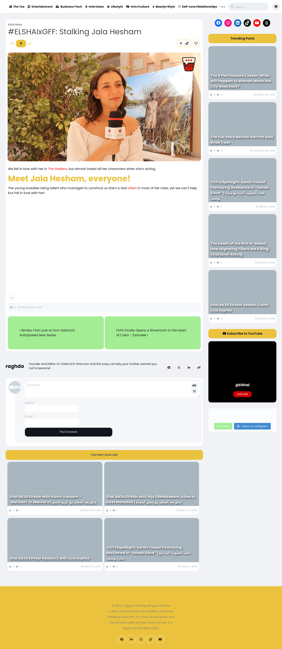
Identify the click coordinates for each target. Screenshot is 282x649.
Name (30, 403)
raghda (15, 366)
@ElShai (242, 385)
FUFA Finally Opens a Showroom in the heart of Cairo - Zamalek (151, 332)
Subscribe (242, 394)
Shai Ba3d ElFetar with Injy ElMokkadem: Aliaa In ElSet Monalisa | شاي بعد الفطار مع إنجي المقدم (150, 499)
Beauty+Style (164, 7)
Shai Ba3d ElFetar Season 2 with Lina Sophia (49, 558)
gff (12, 297)
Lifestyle (115, 7)
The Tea (16, 7)
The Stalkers (57, 169)
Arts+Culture (137, 7)
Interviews (94, 7)
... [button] (222, 6)
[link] (196, 43)
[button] (184, 43)
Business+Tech (69, 7)
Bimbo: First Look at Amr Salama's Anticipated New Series (47, 332)
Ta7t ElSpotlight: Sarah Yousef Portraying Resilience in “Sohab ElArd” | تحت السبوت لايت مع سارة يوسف (148, 553)
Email (30, 416)
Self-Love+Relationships (197, 7)
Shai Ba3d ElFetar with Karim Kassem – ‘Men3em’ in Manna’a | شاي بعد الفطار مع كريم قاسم (52, 499)
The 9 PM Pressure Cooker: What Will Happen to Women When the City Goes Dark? (240, 81)
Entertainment (40, 7)
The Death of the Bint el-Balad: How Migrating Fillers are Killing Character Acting (239, 249)
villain (133, 188)
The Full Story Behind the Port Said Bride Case (241, 139)
